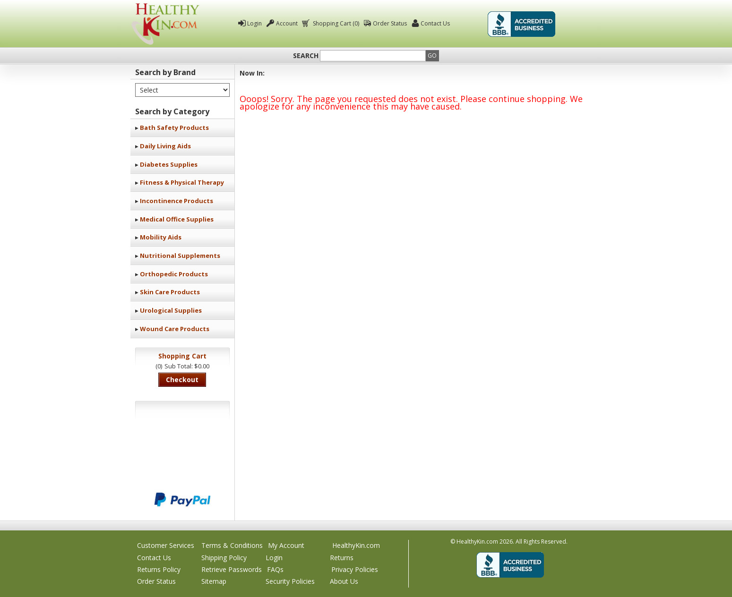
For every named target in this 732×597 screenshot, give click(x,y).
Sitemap (213, 581)
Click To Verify (580, 24)
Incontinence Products (176, 200)
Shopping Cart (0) (335, 23)
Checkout (182, 379)
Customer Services (165, 545)
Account (287, 23)
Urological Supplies (171, 310)
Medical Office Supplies (177, 219)
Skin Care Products (170, 292)
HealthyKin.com (356, 545)
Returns (341, 557)
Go (432, 55)
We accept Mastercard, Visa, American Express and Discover (182, 467)
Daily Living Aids (165, 146)
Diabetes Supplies (169, 164)
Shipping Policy (224, 557)
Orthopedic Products (174, 274)
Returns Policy (159, 569)
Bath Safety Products (174, 127)
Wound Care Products (174, 328)
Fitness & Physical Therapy (182, 182)
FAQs (275, 569)
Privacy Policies (354, 569)
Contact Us (435, 23)
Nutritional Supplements (180, 255)
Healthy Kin (165, 24)
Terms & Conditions (232, 545)
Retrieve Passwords (231, 569)
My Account (286, 545)
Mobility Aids (160, 237)
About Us (344, 581)
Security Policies (290, 581)
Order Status (390, 23)
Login (254, 23)
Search (306, 55)
